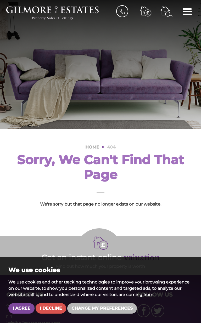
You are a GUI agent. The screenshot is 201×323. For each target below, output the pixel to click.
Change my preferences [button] (102, 308)
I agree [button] (21, 308)
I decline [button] (51, 308)
